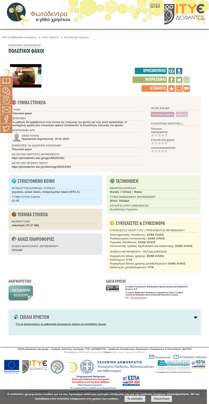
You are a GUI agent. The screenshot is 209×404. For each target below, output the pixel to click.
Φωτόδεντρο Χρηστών (76, 37)
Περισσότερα (138, 297)
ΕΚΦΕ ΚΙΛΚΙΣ (30, 135)
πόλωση (182, 114)
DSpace (107, 352)
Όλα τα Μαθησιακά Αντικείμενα (19, 37)
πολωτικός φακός (162, 114)
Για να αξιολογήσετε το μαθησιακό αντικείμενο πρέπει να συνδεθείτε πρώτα (61, 324)
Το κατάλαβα (135, 398)
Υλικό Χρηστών (50, 37)
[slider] (159, 135)
